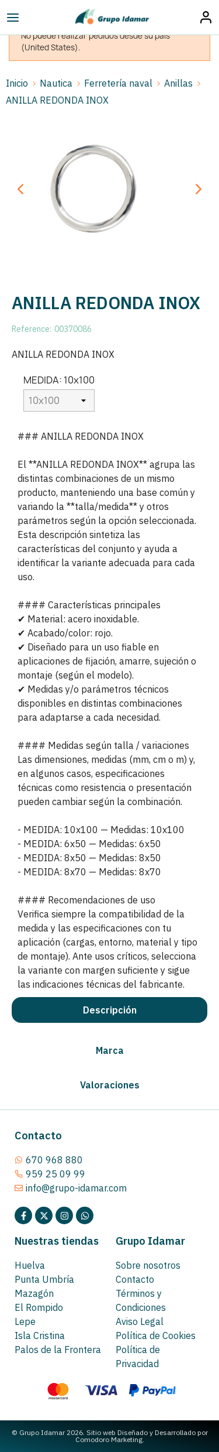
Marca (110, 1050)
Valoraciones (110, 1085)
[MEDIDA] (59, 400)
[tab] (109, 1010)
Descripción (110, 1010)
